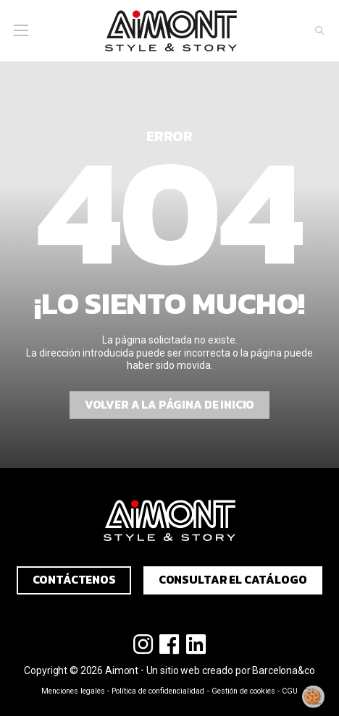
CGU (290, 691)
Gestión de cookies (243, 691)
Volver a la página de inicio (170, 404)
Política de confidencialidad (158, 691)
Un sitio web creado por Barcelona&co (230, 670)
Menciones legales (73, 691)
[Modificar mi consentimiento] (313, 696)
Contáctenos (74, 579)
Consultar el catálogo (233, 579)
